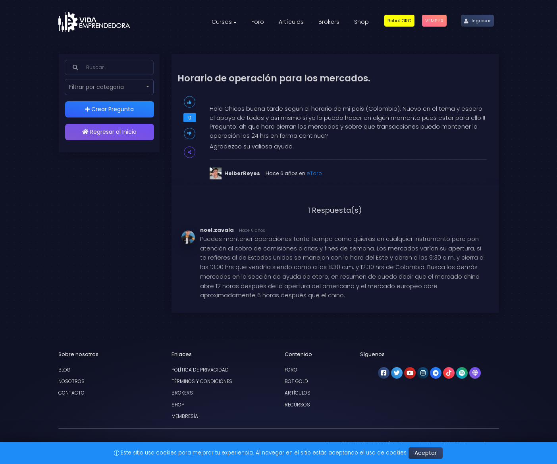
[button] (399, 21)
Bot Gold (296, 381)
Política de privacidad (200, 369)
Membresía (185, 416)
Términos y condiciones (202, 381)
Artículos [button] (291, 22)
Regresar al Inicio (109, 132)
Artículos (297, 392)
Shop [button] (361, 22)
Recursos (297, 404)
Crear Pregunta (109, 109)
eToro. (314, 173)
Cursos (222, 22)
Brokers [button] (328, 22)
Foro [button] (257, 22)
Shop (178, 404)
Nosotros (71, 381)
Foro (291, 369)
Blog (64, 369)
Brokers (182, 392)
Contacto (71, 392)
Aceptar (425, 453)
